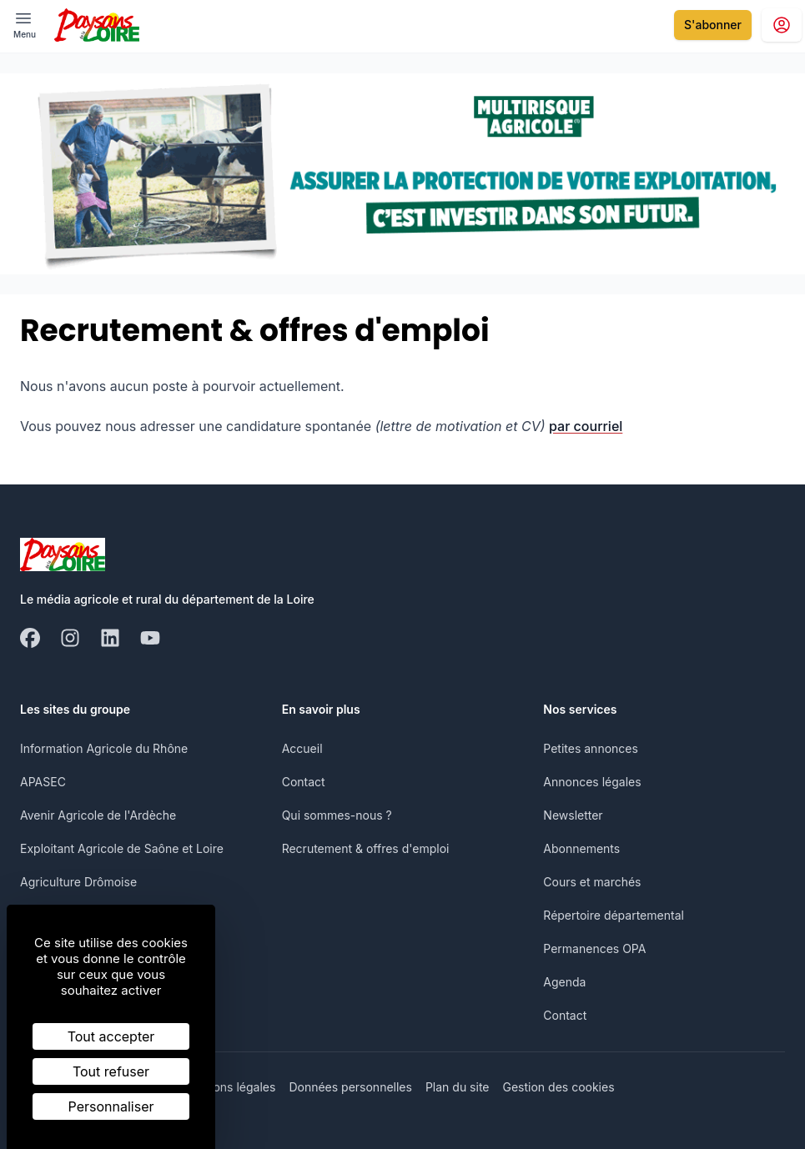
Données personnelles (350, 1087)
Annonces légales (592, 782)
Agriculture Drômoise (78, 882)
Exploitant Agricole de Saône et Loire (122, 848)
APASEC (43, 782)
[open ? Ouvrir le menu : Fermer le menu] (24, 24)
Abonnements (581, 848)
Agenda (564, 982)
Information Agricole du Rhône (104, 748)
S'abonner (713, 25)
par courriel (585, 426)
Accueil (302, 748)
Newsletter (572, 815)
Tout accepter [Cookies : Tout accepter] (111, 1036)
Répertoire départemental (613, 915)
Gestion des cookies (559, 1087)
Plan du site (457, 1087)
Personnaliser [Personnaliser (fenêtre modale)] (111, 1106)
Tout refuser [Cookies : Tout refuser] (111, 1071)
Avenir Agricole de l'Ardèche (98, 815)
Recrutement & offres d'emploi (366, 848)
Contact (303, 782)
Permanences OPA (594, 948)
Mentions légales (228, 1087)
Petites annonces (590, 748)
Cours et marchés (592, 882)
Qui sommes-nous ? (337, 815)
